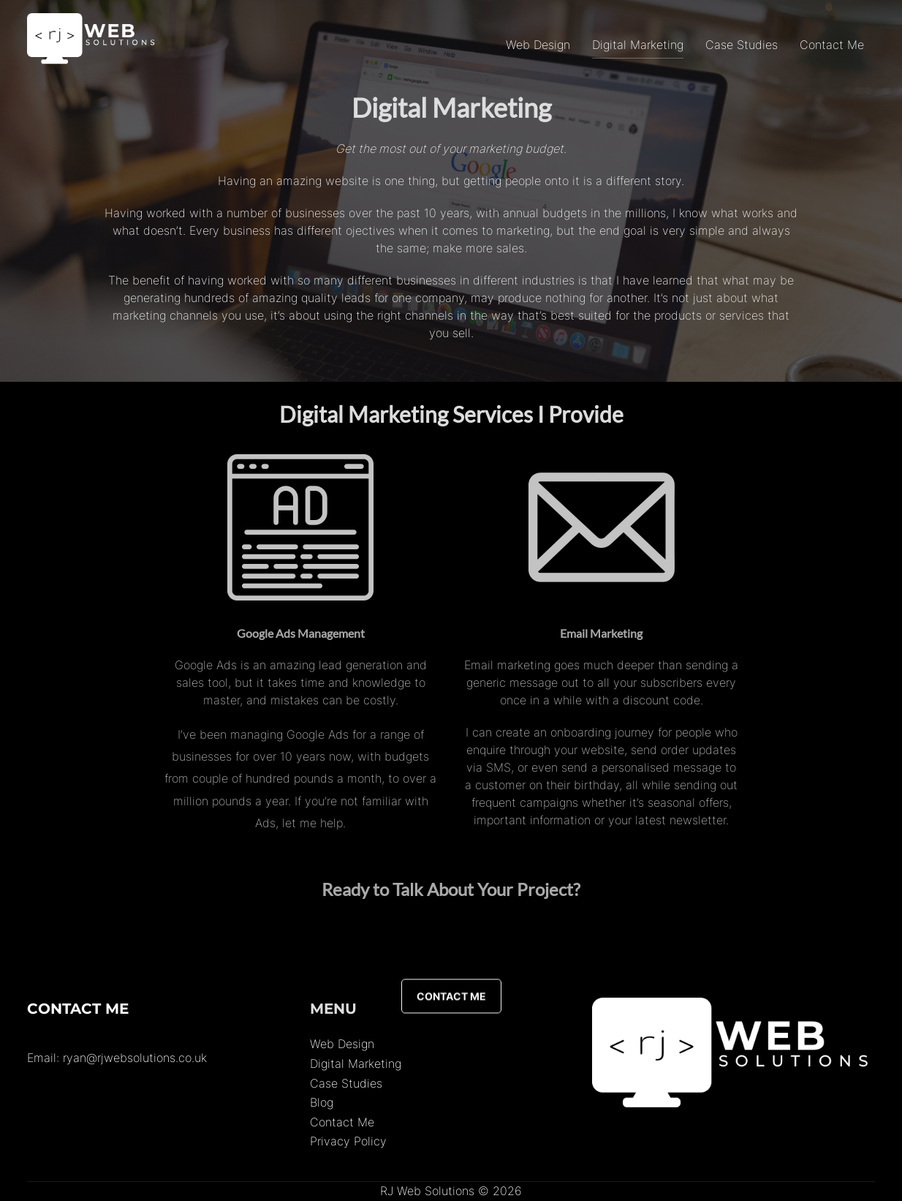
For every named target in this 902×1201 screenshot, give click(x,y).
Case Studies (741, 44)
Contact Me (832, 44)
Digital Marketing (637, 44)
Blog (321, 1102)
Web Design (538, 44)
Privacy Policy (348, 1141)
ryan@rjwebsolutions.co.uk (135, 1057)
